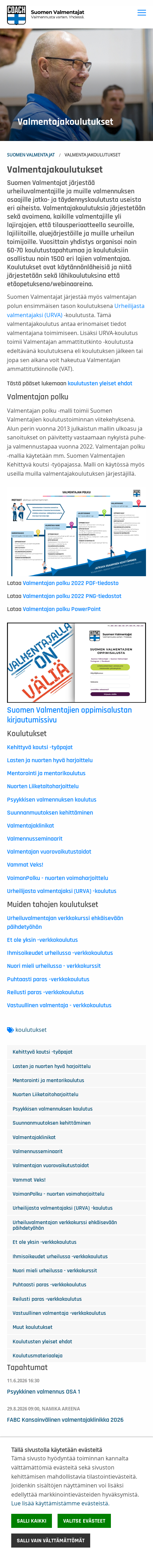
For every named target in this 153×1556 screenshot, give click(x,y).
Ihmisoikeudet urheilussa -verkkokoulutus (60, 953)
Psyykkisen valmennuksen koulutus (52, 800)
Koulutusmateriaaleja (37, 1355)
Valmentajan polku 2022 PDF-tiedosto (71, 583)
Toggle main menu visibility (142, 11)
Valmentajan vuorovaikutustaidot (49, 852)
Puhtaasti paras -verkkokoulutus (48, 979)
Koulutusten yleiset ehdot (42, 1341)
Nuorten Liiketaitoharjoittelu (43, 786)
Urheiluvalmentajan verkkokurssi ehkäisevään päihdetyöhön (65, 1225)
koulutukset (31, 1030)
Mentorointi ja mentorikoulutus (46, 773)
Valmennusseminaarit (34, 839)
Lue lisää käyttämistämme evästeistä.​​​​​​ (60, 1503)
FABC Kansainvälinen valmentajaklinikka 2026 (65, 1420)
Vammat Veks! (25, 865)
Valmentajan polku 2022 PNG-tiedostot (72, 596)
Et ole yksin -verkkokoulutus (42, 940)
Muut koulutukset (33, 1327)
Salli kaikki (31, 1521)
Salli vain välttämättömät (51, 1540)
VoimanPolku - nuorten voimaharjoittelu (57, 878)
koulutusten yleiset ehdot (100, 383)
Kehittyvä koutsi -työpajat (40, 747)
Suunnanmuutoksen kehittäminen (50, 813)
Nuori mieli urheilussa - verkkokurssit (54, 966)
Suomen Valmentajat (31, 154)
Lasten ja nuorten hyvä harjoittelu (50, 760)
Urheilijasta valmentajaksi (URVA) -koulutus (62, 891)
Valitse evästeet (84, 1521)
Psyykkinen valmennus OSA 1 (43, 1392)
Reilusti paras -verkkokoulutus (45, 992)
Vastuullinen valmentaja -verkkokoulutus (59, 1313)
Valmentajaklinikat (30, 826)
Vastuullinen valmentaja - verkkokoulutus (59, 1005)
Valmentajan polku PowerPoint (62, 609)
